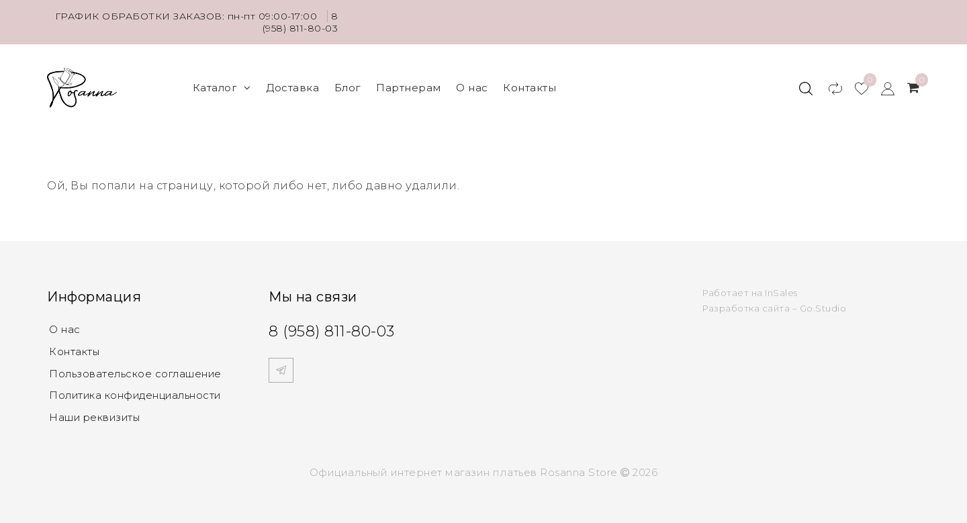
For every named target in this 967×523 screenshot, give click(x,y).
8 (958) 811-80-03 (300, 22)
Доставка (292, 87)
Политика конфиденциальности (137, 393)
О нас (472, 87)
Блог (347, 87)
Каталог (222, 87)
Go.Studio (823, 308)
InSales (781, 292)
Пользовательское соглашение (136, 372)
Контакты (529, 87)
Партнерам (408, 87)
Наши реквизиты (96, 415)
